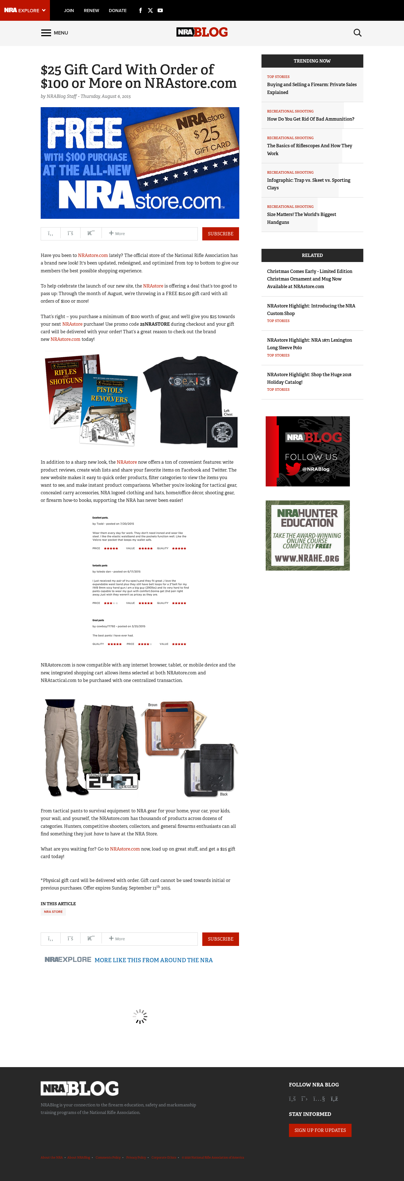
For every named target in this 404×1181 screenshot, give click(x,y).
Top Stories (278, 77)
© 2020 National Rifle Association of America (213, 1157)
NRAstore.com (93, 255)
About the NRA (52, 1157)
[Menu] (55, 32)
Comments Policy (108, 1157)
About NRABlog (78, 1157)
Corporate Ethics (164, 1157)
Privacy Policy (136, 1157)
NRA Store (53, 912)
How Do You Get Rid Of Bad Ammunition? (310, 119)
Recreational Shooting (290, 111)
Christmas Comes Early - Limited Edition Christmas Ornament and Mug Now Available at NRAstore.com (309, 278)
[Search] (357, 32)
